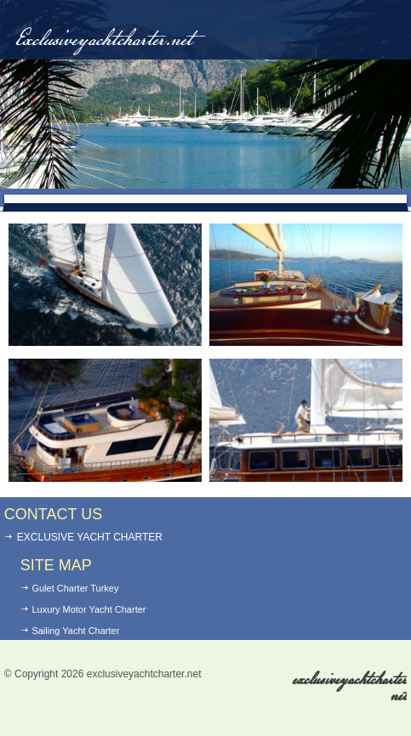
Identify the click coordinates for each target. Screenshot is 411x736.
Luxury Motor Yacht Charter (88, 609)
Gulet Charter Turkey (74, 588)
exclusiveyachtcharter (350, 688)
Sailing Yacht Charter (75, 631)
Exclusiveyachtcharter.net (103, 40)
